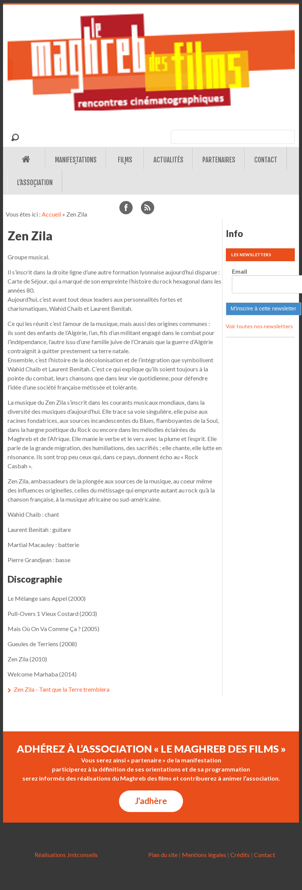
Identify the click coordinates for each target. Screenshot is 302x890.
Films (125, 160)
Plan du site (163, 854)
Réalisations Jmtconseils (66, 854)
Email (239, 271)
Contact (265, 160)
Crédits (240, 854)
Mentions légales (204, 854)
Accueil (51, 214)
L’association (35, 182)
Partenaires (218, 160)
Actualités (168, 160)
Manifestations (76, 160)
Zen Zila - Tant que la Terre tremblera (62, 689)
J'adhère (151, 801)
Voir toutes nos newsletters (259, 326)
